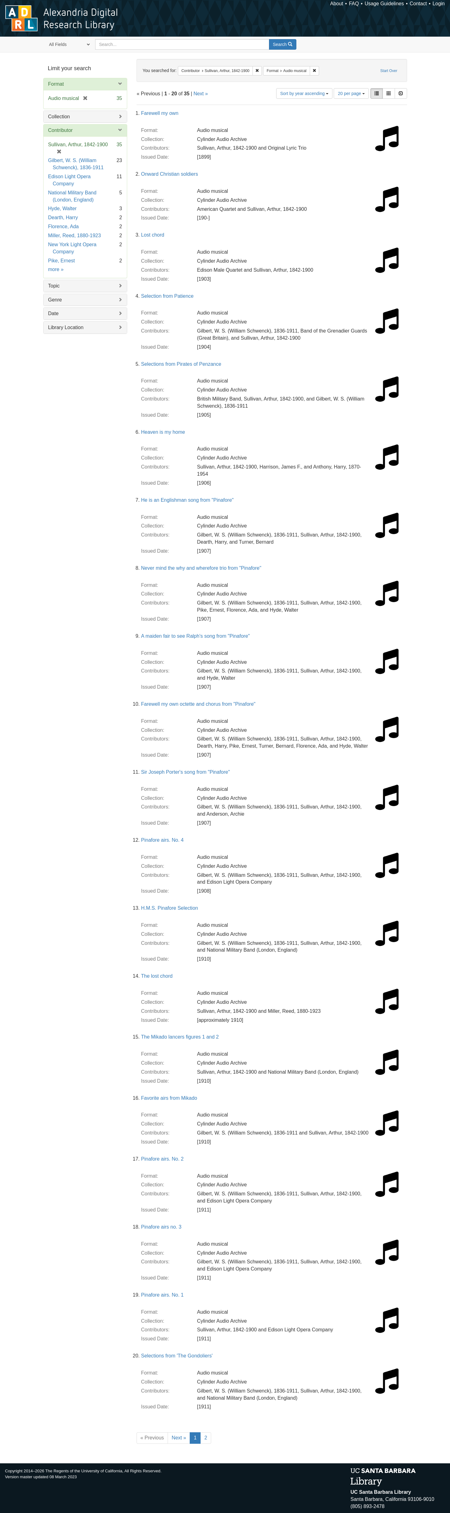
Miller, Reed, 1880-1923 (74, 235)
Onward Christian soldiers (169, 174)
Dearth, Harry (63, 217)
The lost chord (157, 976)
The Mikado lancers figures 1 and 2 (180, 1037)
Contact (418, 3)
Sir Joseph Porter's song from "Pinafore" (185, 772)
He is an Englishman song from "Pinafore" (187, 500)
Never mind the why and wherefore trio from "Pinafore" (201, 568)
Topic (54, 285)
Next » (200, 93)
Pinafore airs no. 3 (161, 1227)
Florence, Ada (63, 226)
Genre (55, 299)
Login (439, 3)
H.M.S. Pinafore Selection (169, 908)
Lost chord (153, 235)
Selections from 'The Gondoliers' (177, 1355)
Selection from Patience (167, 296)
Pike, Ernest (61, 260)
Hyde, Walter (62, 208)
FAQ (354, 3)
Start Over (388, 71)
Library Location (66, 327)
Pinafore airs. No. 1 (162, 1295)
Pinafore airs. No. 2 (162, 1159)
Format (56, 84)
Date (53, 313)
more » (56, 269)
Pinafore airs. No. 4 (162, 840)
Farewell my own (160, 113)
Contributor (60, 130)
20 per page (351, 93)
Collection (59, 116)
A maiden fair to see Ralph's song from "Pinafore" (195, 636)
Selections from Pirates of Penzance (181, 364)
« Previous (152, 1437)
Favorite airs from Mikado (169, 1098)
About (336, 3)
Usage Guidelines (384, 3)
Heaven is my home (163, 432)
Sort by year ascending (304, 93)
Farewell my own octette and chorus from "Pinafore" (198, 704)
